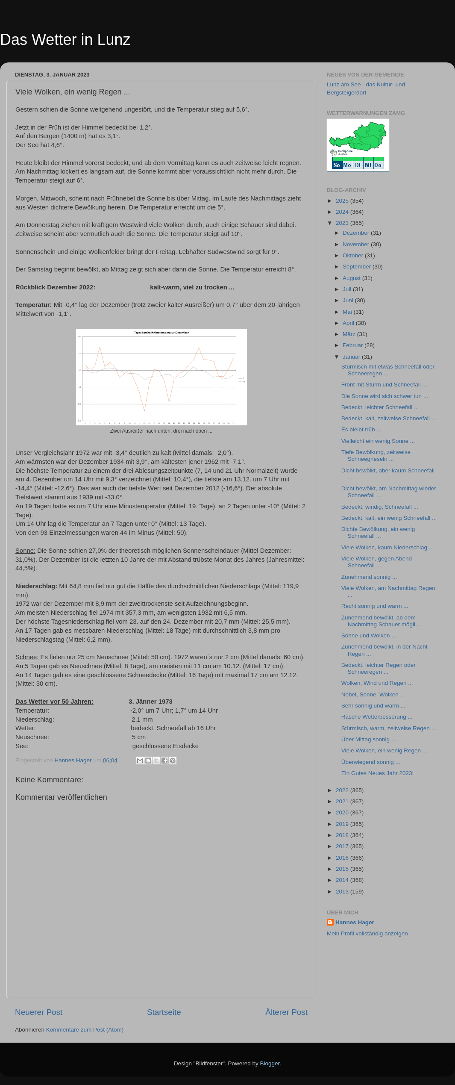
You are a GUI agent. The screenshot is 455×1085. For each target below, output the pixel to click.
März (350, 334)
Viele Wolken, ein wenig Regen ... (384, 750)
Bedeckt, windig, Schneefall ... (379, 507)
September (358, 266)
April (349, 323)
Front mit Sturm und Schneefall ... (384, 384)
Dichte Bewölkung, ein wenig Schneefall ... (378, 532)
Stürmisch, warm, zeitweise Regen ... (388, 728)
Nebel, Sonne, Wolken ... (373, 694)
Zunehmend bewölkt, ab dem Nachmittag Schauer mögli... (380, 621)
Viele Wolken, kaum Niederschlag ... (387, 547)
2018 (343, 835)
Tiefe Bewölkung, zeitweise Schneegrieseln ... (376, 455)
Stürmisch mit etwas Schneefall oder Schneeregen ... (387, 370)
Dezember (357, 233)
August (352, 278)
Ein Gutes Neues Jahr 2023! (377, 773)
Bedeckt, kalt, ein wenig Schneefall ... (389, 518)
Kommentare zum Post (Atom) (85, 1029)
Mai (348, 312)
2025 (343, 201)
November (357, 244)
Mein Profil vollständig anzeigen (367, 933)
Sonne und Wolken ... (368, 635)
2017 (343, 846)
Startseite (164, 1012)
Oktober (354, 255)
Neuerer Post (38, 1012)
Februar (353, 345)
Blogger (270, 1063)
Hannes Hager (354, 922)
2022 (343, 790)
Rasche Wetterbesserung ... (377, 717)
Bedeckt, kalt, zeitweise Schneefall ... (388, 418)
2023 (343, 223)
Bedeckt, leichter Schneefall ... (380, 407)
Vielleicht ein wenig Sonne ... (378, 441)
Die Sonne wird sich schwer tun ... (384, 396)
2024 (343, 212)
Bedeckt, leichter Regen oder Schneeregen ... (378, 668)
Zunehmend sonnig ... (369, 577)
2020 (343, 812)
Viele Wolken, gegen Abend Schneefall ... (376, 562)
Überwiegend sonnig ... (370, 762)
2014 (343, 880)
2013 (343, 891)
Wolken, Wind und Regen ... (377, 683)
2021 (343, 801)
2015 (343, 869)
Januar (352, 357)
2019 (343, 824)
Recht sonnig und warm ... (374, 606)
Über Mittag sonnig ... (368, 739)
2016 (343, 858)
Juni (349, 300)
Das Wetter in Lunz (65, 39)
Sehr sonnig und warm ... (373, 705)
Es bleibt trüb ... (361, 429)
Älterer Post (286, 1012)
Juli (348, 289)
